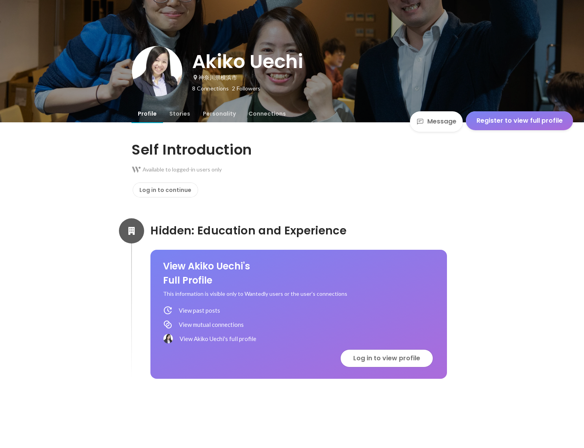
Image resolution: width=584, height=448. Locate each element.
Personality (219, 114)
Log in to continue (165, 190)
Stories (179, 114)
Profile (147, 114)
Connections (267, 114)
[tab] (147, 113)
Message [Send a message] (436, 121)
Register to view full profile (519, 120)
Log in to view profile (386, 358)
